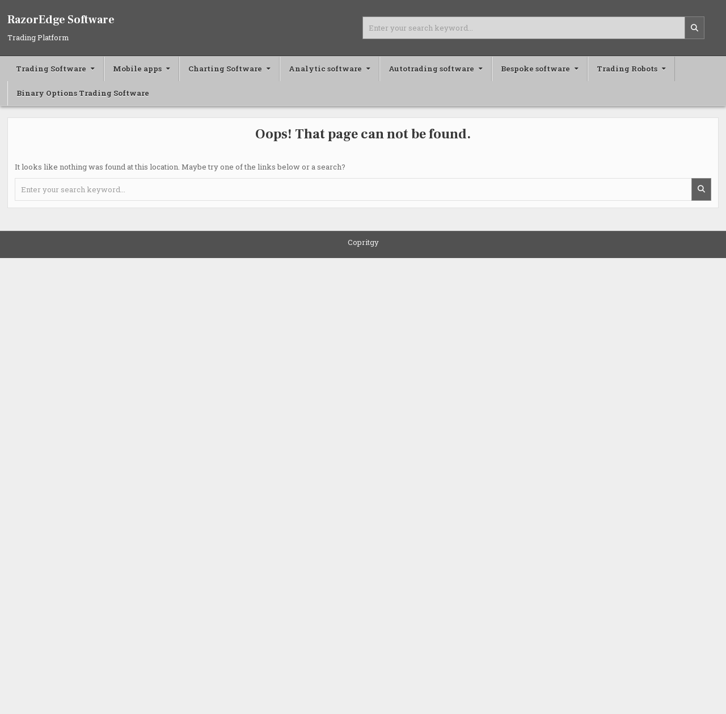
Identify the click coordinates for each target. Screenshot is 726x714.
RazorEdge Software (61, 19)
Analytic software (325, 69)
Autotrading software (431, 69)
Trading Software (51, 69)
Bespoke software (535, 69)
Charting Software (225, 69)
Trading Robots (627, 69)
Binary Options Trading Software (82, 93)
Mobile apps (137, 69)
